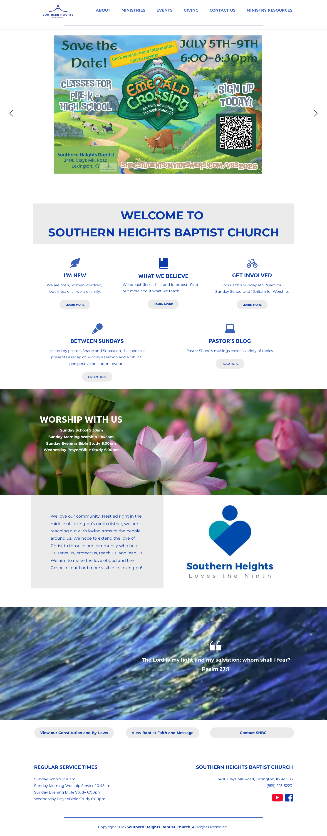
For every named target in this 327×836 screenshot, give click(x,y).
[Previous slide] (11, 113)
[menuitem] (103, 10)
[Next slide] (315, 113)
